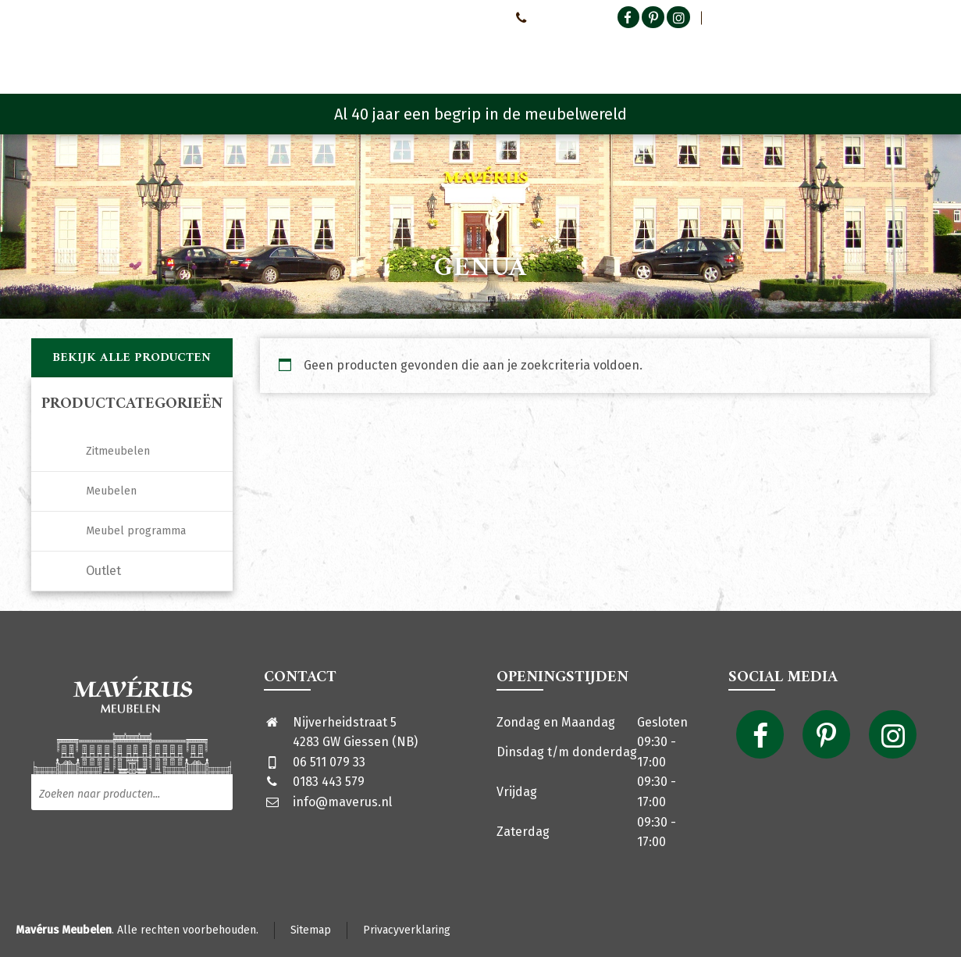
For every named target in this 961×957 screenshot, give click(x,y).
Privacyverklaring (406, 930)
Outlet (103, 570)
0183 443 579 (329, 781)
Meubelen (111, 491)
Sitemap (310, 930)
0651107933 (547, 17)
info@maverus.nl (342, 802)
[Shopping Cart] (919, 55)
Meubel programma (136, 530)
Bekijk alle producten (131, 358)
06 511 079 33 (329, 762)
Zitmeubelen (118, 451)
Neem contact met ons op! (437, 17)
